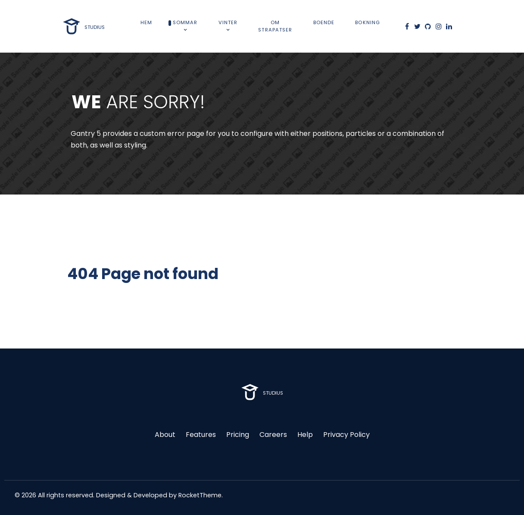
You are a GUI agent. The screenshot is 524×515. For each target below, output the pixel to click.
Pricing (237, 435)
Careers (273, 435)
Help (305, 435)
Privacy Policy (346, 435)
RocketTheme (199, 495)
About (165, 435)
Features (201, 435)
